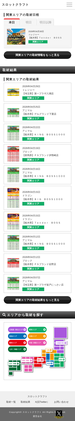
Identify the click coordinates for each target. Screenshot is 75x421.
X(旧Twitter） (42, 402)
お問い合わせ (61, 402)
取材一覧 (11, 402)
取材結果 (25, 402)
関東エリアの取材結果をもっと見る (37, 299)
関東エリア (38, 42)
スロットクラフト (15, 4)
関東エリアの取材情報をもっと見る (37, 55)
